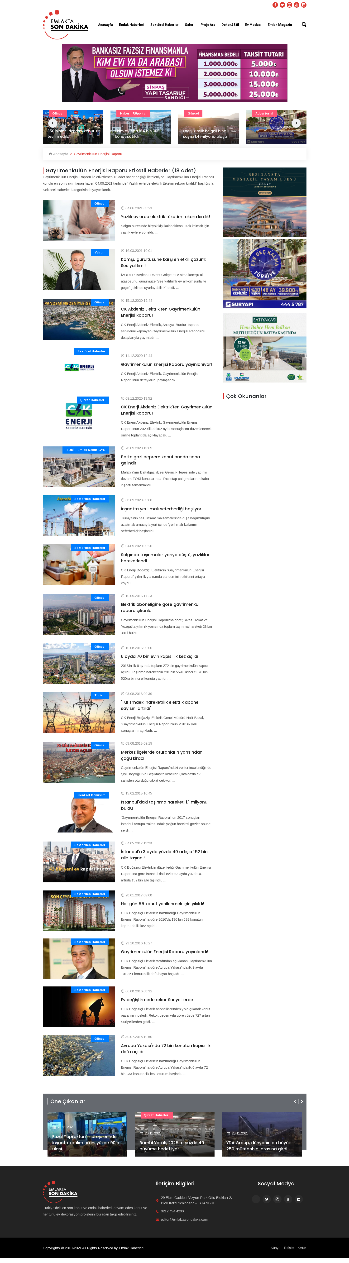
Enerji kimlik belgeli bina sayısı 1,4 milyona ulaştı (205, 134)
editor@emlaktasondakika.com (185, 1224)
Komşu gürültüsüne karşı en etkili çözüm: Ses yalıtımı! (164, 263)
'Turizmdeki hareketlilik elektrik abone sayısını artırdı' (161, 708)
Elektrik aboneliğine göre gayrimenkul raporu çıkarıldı (160, 610)
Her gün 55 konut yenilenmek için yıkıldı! (163, 908)
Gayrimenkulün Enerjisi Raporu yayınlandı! (165, 956)
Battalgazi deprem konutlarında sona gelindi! (161, 461)
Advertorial (264, 113)
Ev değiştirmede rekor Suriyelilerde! (158, 1004)
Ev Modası (253, 24)
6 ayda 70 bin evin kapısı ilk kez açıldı (160, 659)
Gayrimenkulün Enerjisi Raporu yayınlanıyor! (153, 365)
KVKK (301, 1252)
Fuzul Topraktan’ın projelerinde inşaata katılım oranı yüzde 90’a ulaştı (86, 1147)
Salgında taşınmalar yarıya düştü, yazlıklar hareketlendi (166, 560)
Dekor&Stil (230, 24)
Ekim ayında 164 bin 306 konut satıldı (137, 134)
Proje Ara (208, 24)
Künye (274, 1252)
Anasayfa (105, 24)
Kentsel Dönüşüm (91, 798)
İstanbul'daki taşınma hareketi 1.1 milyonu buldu (165, 809)
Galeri (189, 24)
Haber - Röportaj (133, 113)
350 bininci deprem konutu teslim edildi (72, 134)
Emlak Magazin (280, 24)
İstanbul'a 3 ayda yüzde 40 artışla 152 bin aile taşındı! (165, 859)
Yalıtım (100, 252)
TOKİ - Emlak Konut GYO (85, 451)
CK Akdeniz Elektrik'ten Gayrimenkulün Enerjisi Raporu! (161, 313)
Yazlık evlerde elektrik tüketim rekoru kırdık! (160, 216)
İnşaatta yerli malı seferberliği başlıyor (161, 510)
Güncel (57, 113)
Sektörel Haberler (164, 24)
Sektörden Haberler (89, 500)
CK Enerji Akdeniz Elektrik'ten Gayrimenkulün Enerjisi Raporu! (153, 411)
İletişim (287, 1252)
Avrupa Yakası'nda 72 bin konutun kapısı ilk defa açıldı (164, 1053)
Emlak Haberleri (131, 24)
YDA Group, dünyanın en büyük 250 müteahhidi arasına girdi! (259, 1150)
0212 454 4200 (172, 1216)
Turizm (99, 698)
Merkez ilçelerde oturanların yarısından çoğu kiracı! (162, 758)
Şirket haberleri (92, 401)
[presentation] (295, 1106)
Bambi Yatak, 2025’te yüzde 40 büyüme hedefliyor (172, 1150)
